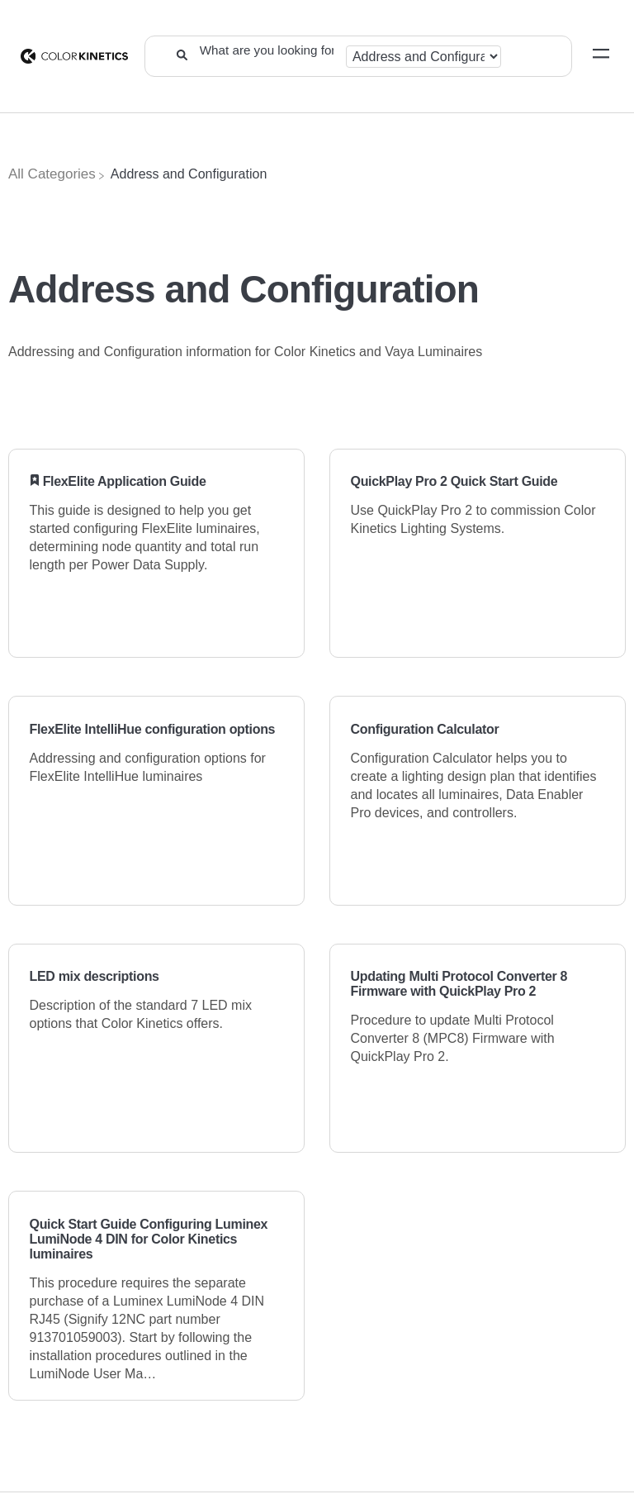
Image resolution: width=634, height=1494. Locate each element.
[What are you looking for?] (266, 49)
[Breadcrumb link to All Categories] (52, 174)
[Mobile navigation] (601, 56)
